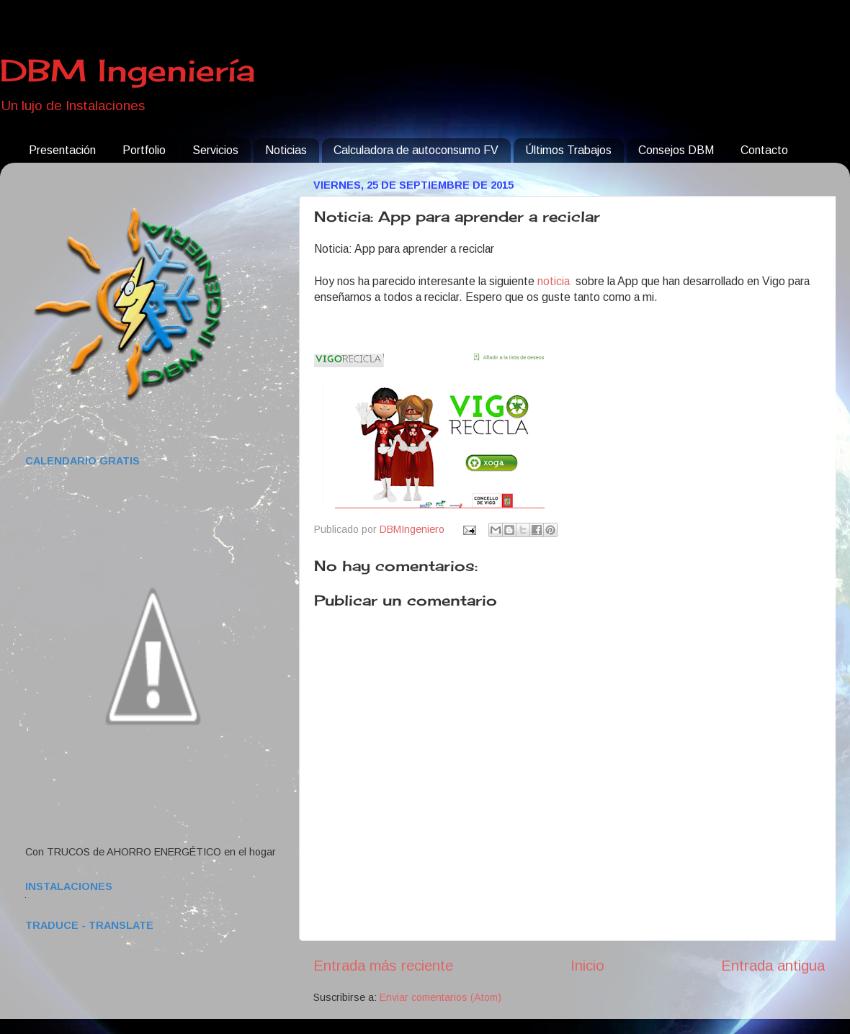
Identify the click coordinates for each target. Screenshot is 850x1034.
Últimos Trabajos (568, 150)
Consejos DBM (676, 150)
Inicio (587, 966)
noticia (555, 281)
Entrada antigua (773, 966)
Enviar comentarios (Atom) (440, 997)
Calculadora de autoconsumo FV (416, 150)
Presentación (62, 150)
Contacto (764, 150)
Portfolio (144, 150)
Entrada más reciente (383, 966)
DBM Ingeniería (127, 70)
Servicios (215, 150)
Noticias (286, 150)
